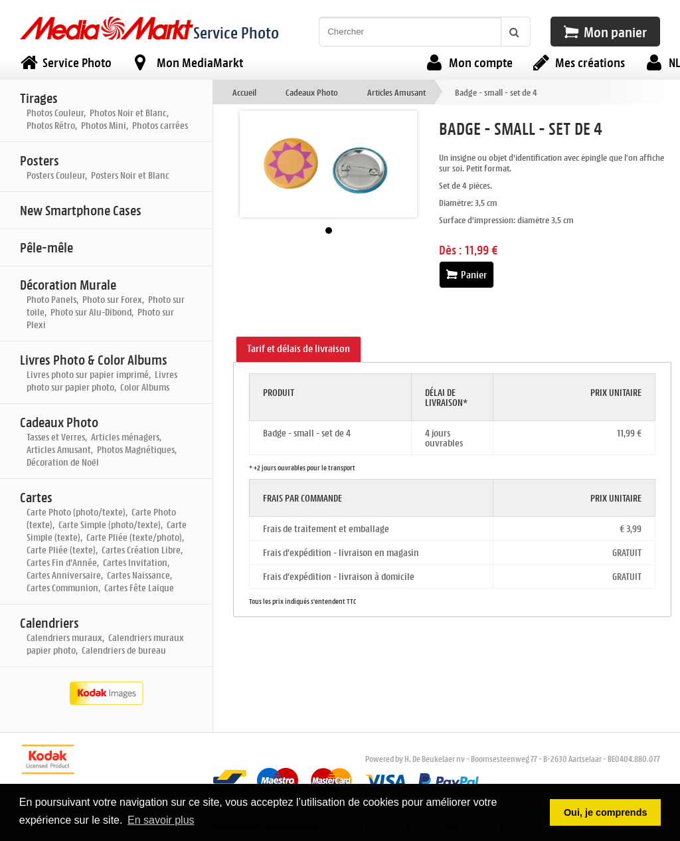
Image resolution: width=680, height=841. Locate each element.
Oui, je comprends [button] (605, 812)
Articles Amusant (396, 92)
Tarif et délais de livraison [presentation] (298, 348)
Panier (466, 274)
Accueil (244, 92)
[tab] (298, 349)
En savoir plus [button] (161, 820)
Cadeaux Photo (312, 92)
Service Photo (236, 32)
